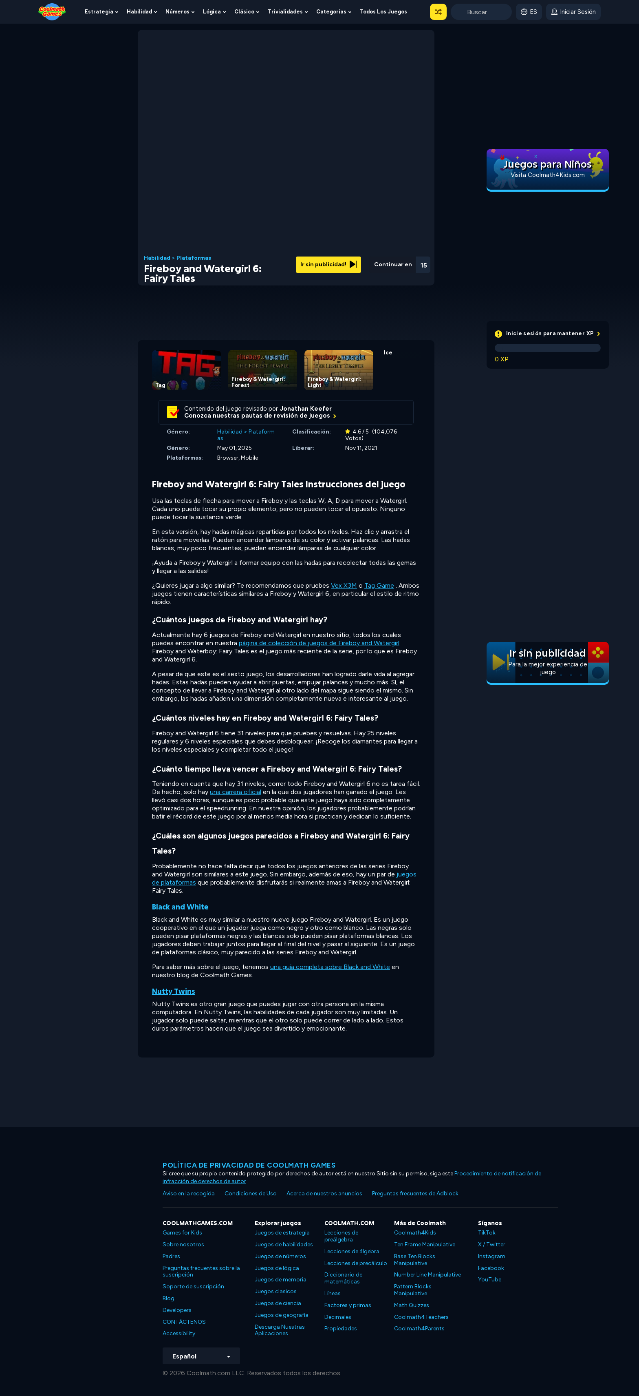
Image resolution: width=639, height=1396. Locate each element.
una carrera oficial (235, 792)
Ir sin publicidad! (328, 264)
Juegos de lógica (277, 1268)
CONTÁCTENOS (184, 1322)
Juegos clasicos (276, 1291)
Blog (168, 1298)
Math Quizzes (411, 1305)
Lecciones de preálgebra (341, 1236)
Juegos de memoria (280, 1279)
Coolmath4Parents (419, 1328)
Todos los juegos (383, 12)
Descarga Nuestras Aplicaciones (280, 1330)
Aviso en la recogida (189, 1193)
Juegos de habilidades (284, 1244)
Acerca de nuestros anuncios (324, 1193)
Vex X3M (344, 585)
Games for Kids (182, 1232)
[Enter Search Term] (481, 12)
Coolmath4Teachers (421, 1317)
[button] (438, 12)
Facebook (491, 1268)
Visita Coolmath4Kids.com (548, 175)
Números (177, 12)
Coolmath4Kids (415, 1232)
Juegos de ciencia (278, 1303)
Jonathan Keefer (306, 408)
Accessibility (179, 1333)
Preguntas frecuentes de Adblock (415, 1193)
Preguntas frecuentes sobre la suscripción (201, 1272)
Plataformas (193, 258)
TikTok (487, 1232)
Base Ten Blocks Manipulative (414, 1260)
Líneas (332, 1293)
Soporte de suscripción (193, 1286)
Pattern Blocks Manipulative (413, 1290)
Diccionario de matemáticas (343, 1278)
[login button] (573, 12)
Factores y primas (347, 1305)
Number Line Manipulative (427, 1274)
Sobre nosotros (183, 1244)
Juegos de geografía (281, 1315)
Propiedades (340, 1328)
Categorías (331, 12)
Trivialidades (285, 12)
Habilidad (139, 12)
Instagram (491, 1256)
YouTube (489, 1279)
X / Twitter (491, 1244)
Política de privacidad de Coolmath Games (249, 1165)
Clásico (244, 12)
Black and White (180, 906)
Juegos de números (280, 1256)
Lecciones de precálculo (355, 1263)
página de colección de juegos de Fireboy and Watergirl (319, 643)
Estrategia (99, 12)
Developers (177, 1310)
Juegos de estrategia (282, 1232)
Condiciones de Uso (251, 1193)
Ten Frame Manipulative (424, 1244)
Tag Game (379, 585)
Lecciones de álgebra (351, 1251)
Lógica (212, 12)
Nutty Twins (173, 991)
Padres (171, 1256)
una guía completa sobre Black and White (330, 967)
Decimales (337, 1317)
